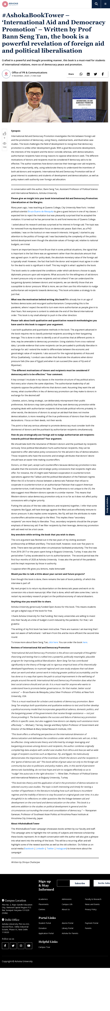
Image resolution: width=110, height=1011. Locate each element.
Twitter (50, 848)
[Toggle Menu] (105, 4)
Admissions (67, 899)
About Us (66, 909)
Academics (43, 899)
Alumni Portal (67, 923)
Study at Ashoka (107, 505)
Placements (44, 904)
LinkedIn (40, 848)
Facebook (29, 848)
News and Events (92, 904)
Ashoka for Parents (70, 933)
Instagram (61, 848)
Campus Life (67, 904)
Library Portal (67, 928)
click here (53, 642)
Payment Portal (91, 923)
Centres (42, 909)
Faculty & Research (93, 899)
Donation (43, 928)
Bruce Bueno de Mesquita (40, 211)
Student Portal (45, 923)
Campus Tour (44, 947)
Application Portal (46, 933)
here (85, 642)
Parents (88, 928)
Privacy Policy (90, 909)
